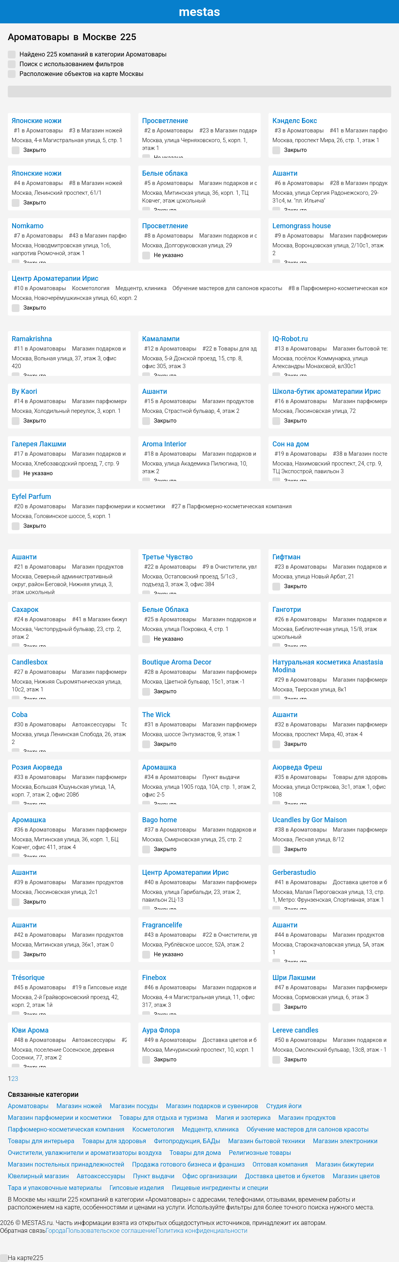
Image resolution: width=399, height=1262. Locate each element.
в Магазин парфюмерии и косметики (123, 236)
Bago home (159, 820)
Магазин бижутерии (345, 1164)
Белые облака (165, 173)
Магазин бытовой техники (266, 1141)
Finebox (154, 978)
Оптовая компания (280, 1164)
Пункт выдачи (221, 777)
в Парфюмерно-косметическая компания (231, 506)
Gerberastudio (294, 872)
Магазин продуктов (228, 401)
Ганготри (286, 609)
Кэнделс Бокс (294, 121)
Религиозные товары (260, 1152)
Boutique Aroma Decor (177, 662)
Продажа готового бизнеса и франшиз (188, 1164)
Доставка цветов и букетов (238, 1040)
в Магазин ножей (95, 130)
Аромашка (159, 767)
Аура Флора (161, 1030)
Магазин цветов (356, 1176)
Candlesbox (30, 662)
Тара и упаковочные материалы (55, 1187)
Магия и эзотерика (242, 1117)
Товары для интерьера (41, 1141)
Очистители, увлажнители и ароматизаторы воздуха (85, 1152)
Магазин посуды (133, 1106)
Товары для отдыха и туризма (163, 1117)
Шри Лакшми (293, 978)
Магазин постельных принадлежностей (66, 1164)
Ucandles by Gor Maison (309, 820)
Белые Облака (165, 609)
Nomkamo (28, 226)
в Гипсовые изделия (104, 987)
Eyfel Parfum (31, 497)
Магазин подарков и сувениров (240, 183)
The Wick (156, 715)
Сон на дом (290, 444)
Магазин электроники (345, 1141)
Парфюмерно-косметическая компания (66, 1129)
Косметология (91, 288)
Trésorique (28, 978)
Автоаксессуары (94, 724)
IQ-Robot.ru (290, 339)
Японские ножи (37, 121)
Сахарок (25, 609)
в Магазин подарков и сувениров (248, 130)
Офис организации (209, 1176)
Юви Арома (30, 1030)
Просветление (165, 121)
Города (55, 1230)
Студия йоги (284, 1106)
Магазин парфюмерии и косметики (119, 401)
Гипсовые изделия (136, 1187)
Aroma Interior (164, 444)
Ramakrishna (32, 339)
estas (199, 11)
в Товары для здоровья (238, 348)
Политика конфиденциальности (201, 1230)
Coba (20, 715)
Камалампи (161, 339)
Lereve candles (295, 1030)
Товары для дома (195, 1152)
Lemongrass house (301, 226)
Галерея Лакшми (39, 444)
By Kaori (24, 391)
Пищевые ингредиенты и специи (220, 1187)
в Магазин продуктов (363, 183)
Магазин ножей (79, 1106)
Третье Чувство (167, 557)
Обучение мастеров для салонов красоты (227, 288)
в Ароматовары (38, 130)
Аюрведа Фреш (297, 767)
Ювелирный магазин (38, 1176)
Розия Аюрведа (37, 767)
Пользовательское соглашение (110, 1230)
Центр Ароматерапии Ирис (55, 278)
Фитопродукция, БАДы (187, 1141)
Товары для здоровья (361, 777)
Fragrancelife (162, 925)
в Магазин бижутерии (106, 619)
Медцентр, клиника (140, 288)
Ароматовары (28, 1106)
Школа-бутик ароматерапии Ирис (326, 391)
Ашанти (284, 173)
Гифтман (286, 557)
